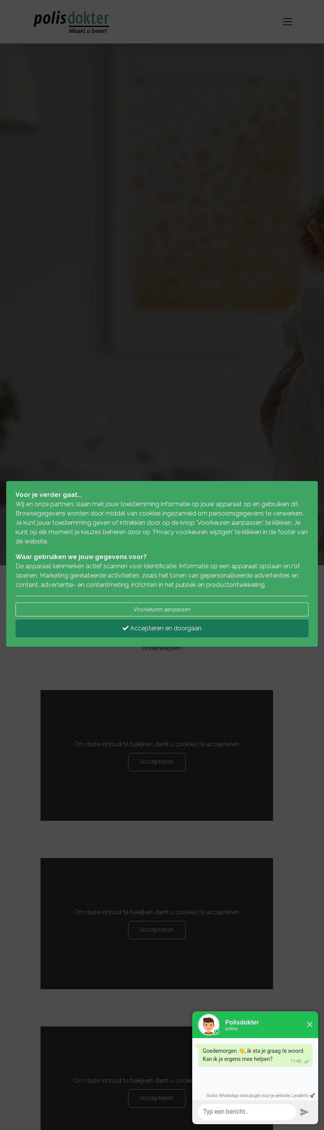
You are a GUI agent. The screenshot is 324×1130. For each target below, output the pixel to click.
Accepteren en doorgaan (162, 628)
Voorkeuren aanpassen (162, 609)
